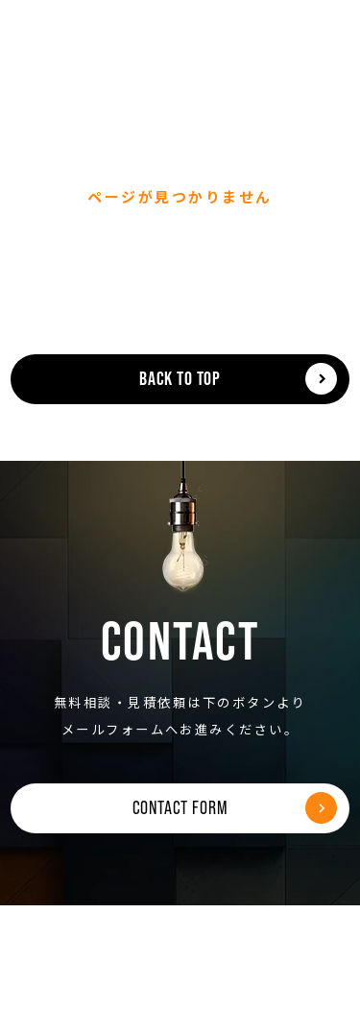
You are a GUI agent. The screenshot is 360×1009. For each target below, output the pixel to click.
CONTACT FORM (180, 807)
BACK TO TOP (180, 378)
